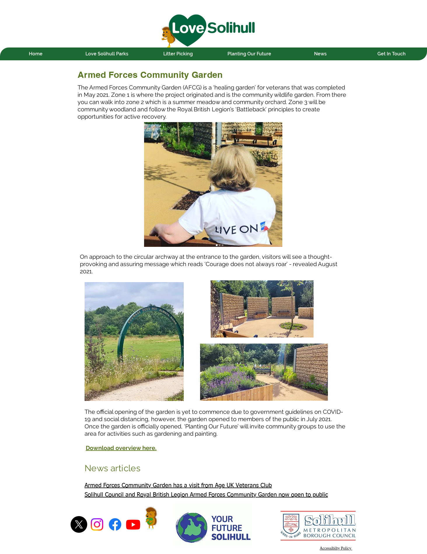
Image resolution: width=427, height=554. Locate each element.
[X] (79, 524)
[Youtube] (133, 524)
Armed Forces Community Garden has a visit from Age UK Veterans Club (178, 485)
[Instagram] (97, 524)
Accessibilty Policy (336, 548)
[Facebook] (115, 524)
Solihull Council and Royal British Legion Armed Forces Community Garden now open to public (206, 495)
